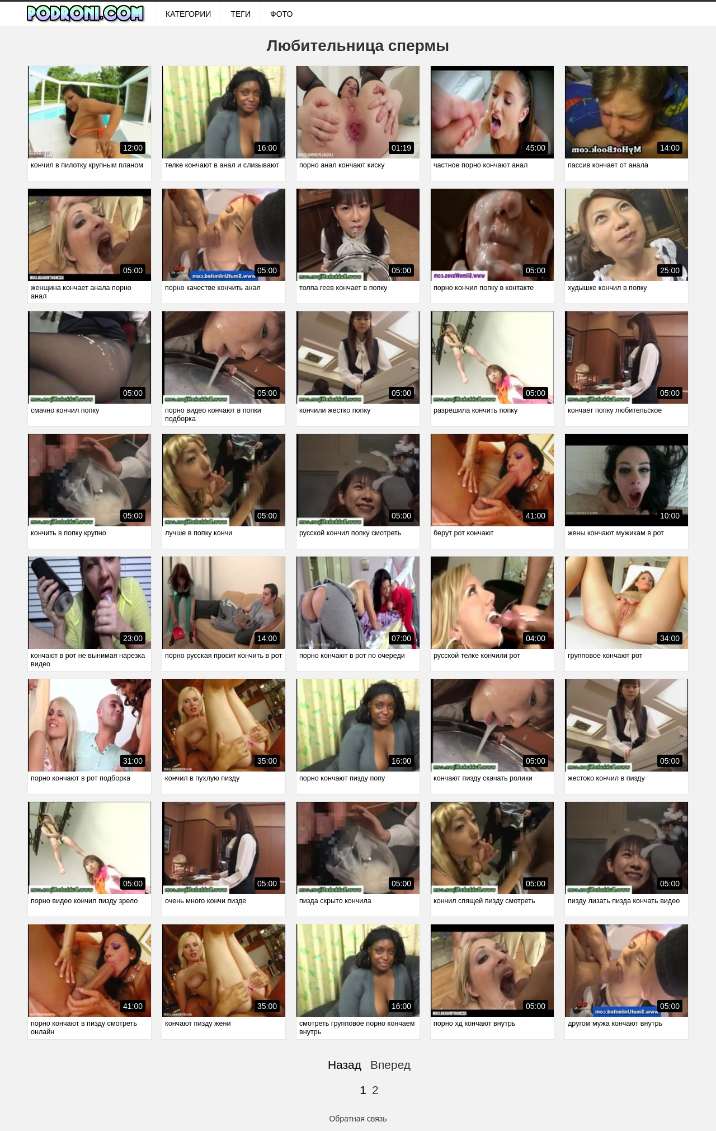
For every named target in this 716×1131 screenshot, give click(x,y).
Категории (188, 14)
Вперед (390, 1064)
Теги (240, 14)
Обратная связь (358, 1118)
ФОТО (281, 14)
